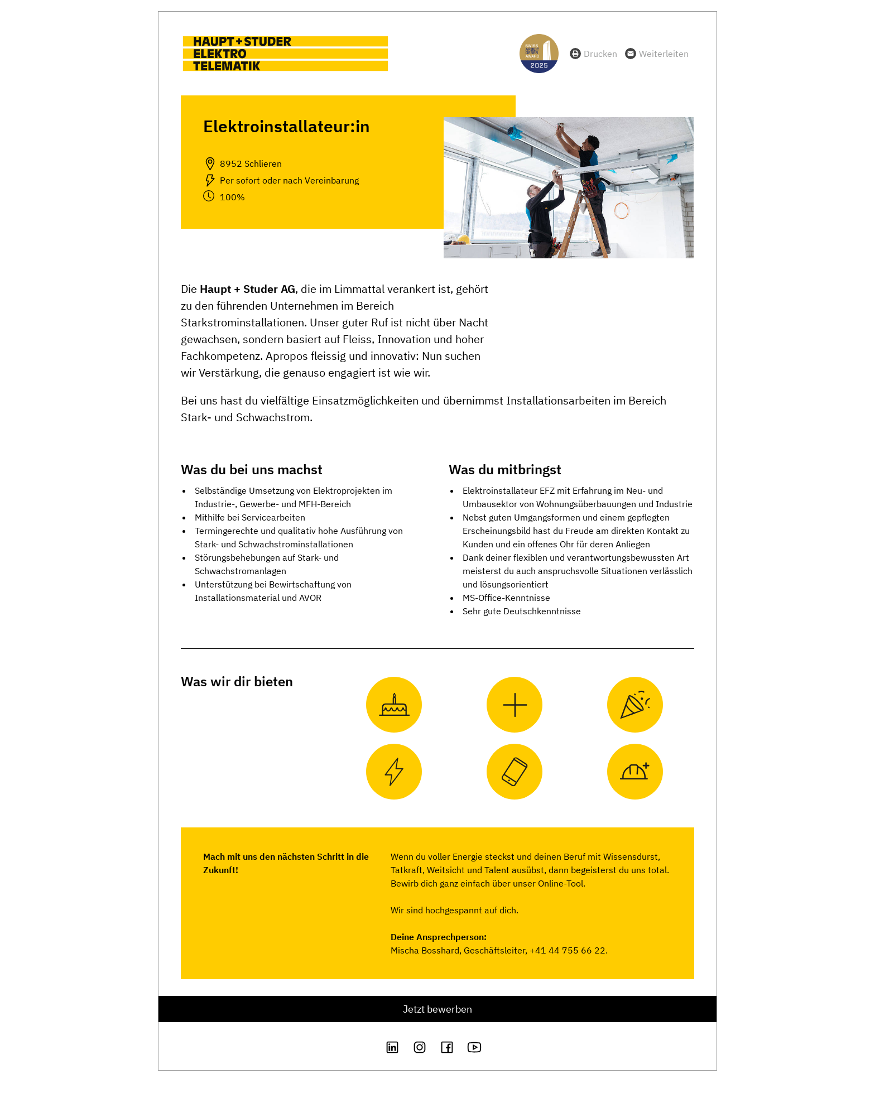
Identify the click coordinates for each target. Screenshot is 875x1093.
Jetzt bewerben (437, 1009)
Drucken (600, 53)
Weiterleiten (664, 53)
